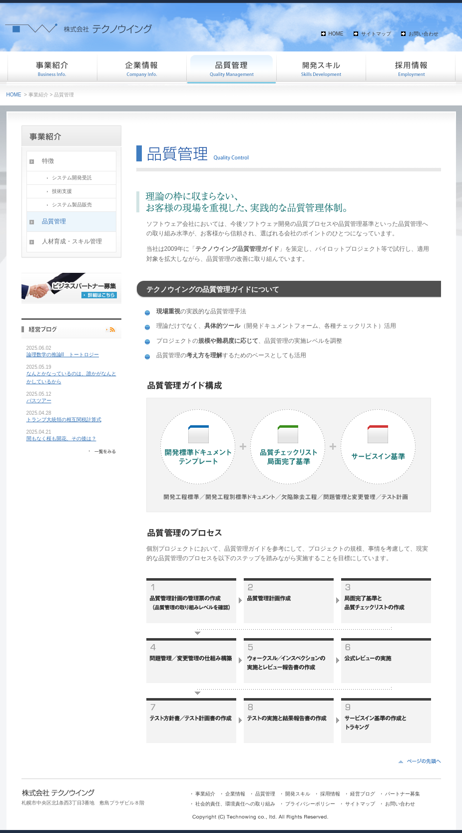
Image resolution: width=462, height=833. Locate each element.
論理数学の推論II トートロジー (62, 354)
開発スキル (321, 67)
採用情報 (411, 67)
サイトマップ (376, 33)
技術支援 (62, 191)
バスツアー (38, 400)
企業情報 (141, 67)
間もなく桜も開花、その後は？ (61, 438)
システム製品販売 (72, 204)
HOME (336, 33)
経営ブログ (362, 794)
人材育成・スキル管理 (72, 241)
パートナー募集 (402, 794)
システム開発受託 (72, 177)
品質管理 (231, 67)
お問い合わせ (424, 33)
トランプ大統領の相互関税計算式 (63, 419)
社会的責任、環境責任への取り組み (235, 804)
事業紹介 (51, 67)
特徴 (48, 160)
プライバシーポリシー (310, 804)
